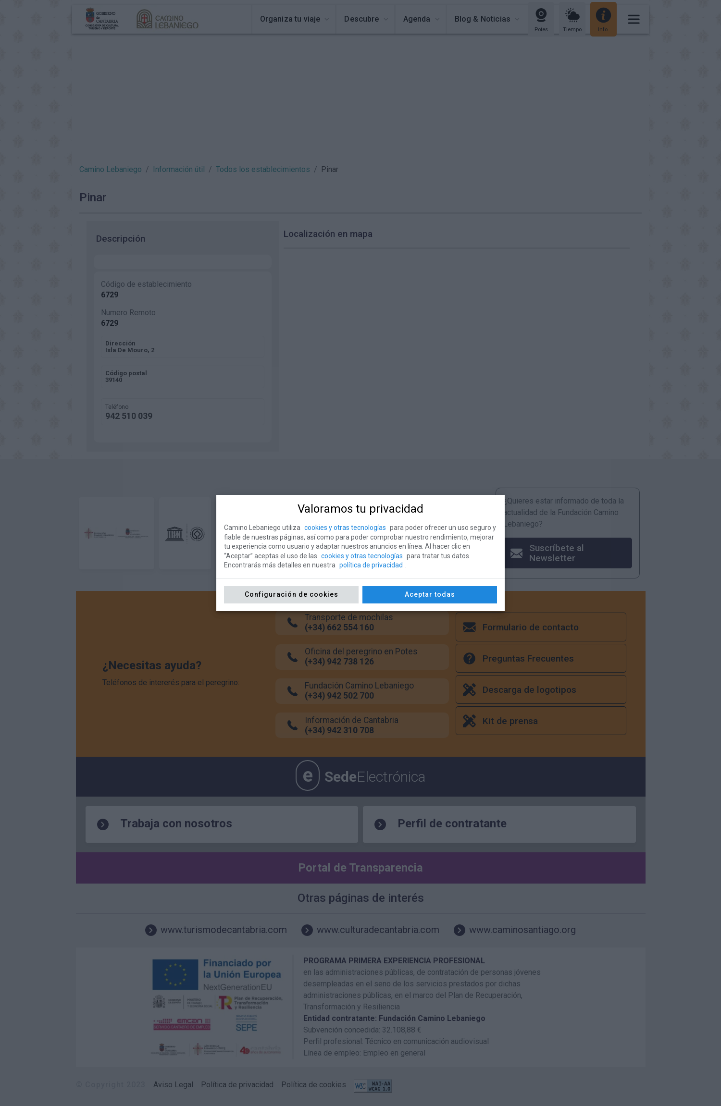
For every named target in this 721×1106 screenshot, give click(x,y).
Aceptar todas (430, 594)
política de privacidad (371, 565)
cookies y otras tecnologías (345, 527)
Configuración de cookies (291, 594)
